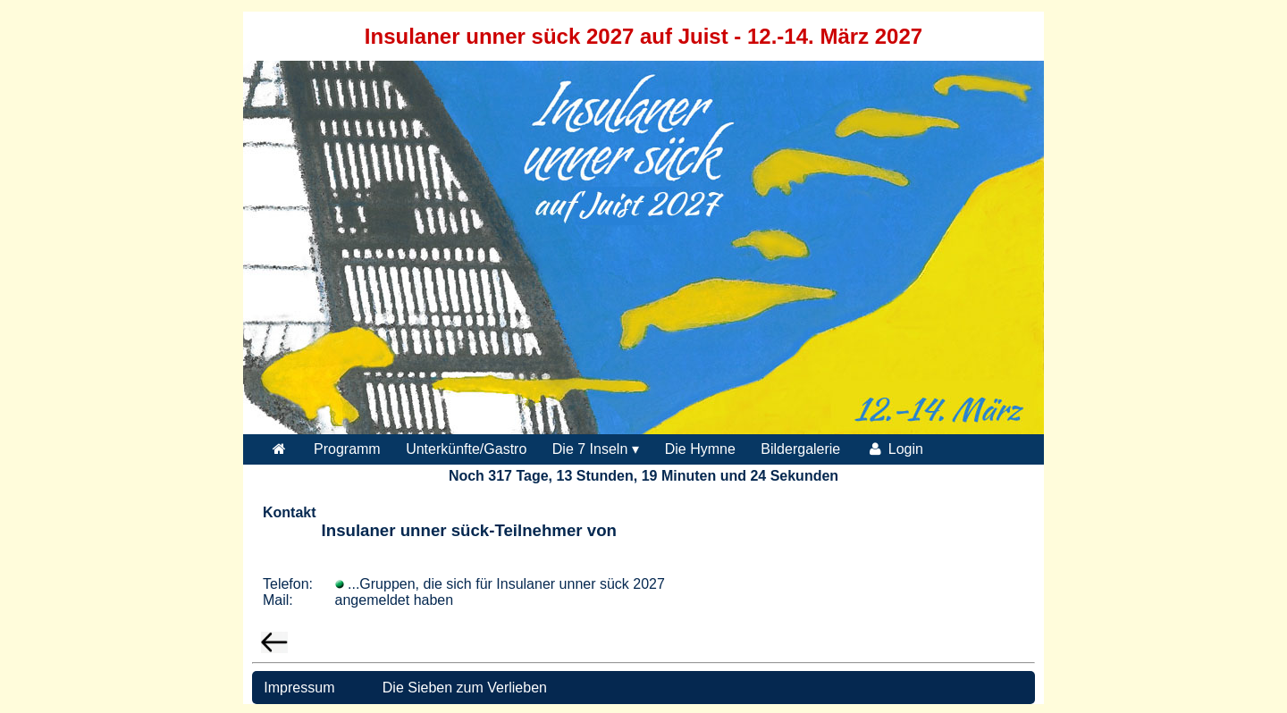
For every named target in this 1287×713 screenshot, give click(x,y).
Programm (347, 449)
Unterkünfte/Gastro (466, 449)
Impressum (297, 687)
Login (894, 449)
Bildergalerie (800, 449)
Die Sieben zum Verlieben (465, 687)
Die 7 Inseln (590, 449)
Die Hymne (700, 449)
